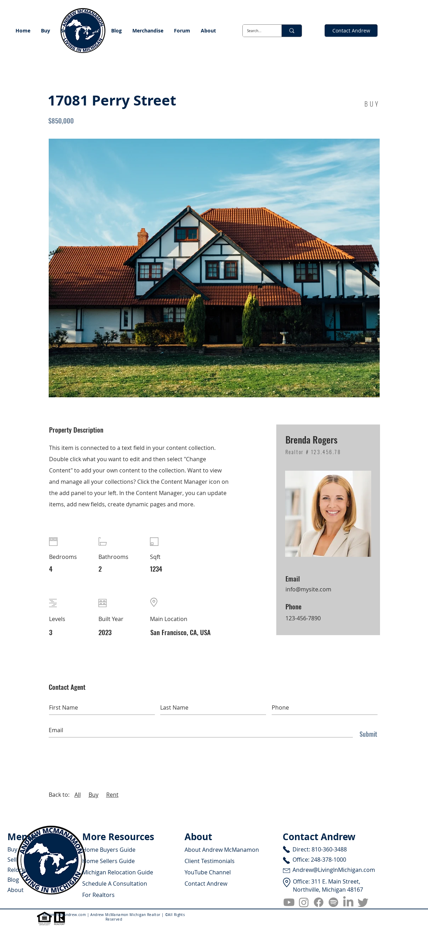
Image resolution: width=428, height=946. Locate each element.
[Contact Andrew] (351, 30)
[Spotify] (333, 902)
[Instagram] (303, 902)
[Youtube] (289, 902)
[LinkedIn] (348, 902)
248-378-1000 (328, 859)
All (77, 795)
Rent (112, 795)
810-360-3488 (329, 849)
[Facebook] (318, 902)
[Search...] (257, 31)
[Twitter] (363, 902)
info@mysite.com (308, 589)
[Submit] (366, 734)
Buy (93, 795)
